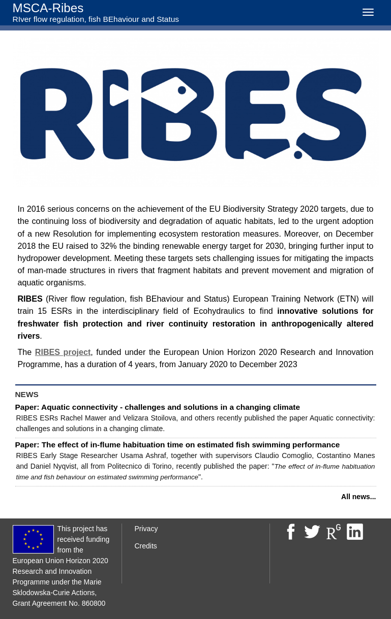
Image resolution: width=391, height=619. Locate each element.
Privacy (146, 529)
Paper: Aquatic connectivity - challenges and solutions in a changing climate (157, 407)
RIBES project (63, 351)
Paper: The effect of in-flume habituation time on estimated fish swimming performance (177, 444)
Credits (146, 546)
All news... (358, 497)
